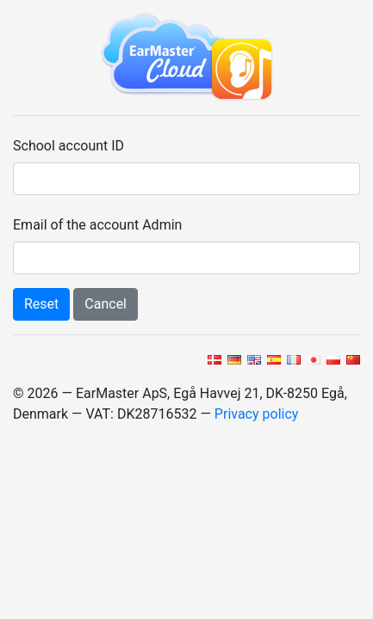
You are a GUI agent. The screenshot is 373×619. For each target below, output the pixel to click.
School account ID (68, 146)
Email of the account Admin (97, 225)
